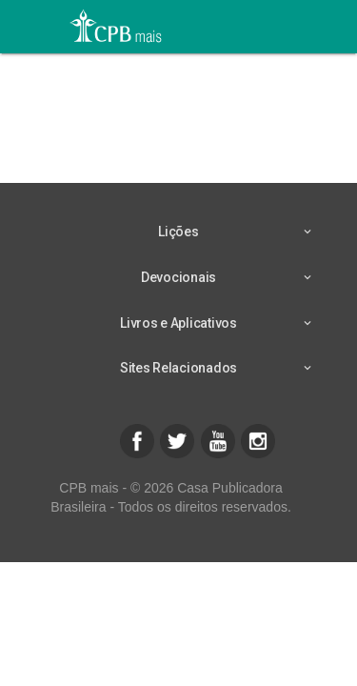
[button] (137, 441)
